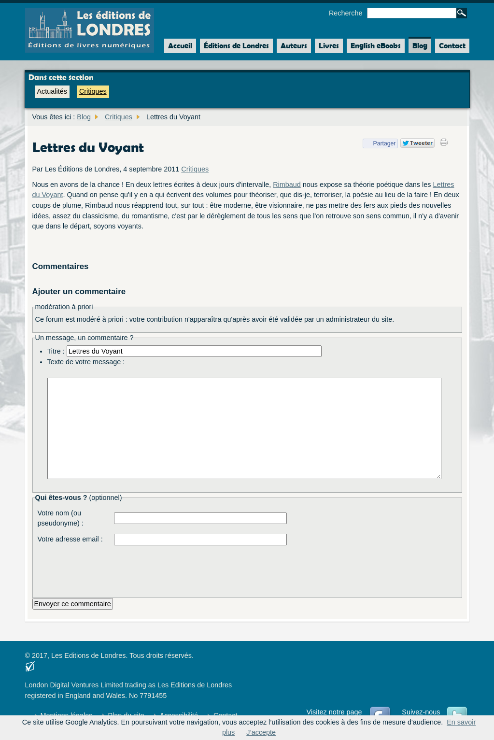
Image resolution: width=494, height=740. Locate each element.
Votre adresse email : (70, 539)
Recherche (346, 13)
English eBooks (376, 45)
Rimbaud (287, 184)
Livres (329, 45)
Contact (452, 45)
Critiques (93, 91)
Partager (379, 143)
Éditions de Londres (236, 45)
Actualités (52, 91)
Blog (419, 45)
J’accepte (261, 732)
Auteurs (294, 45)
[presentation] (187, 569)
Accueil (178, 46)
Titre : (56, 351)
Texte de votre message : (86, 362)
